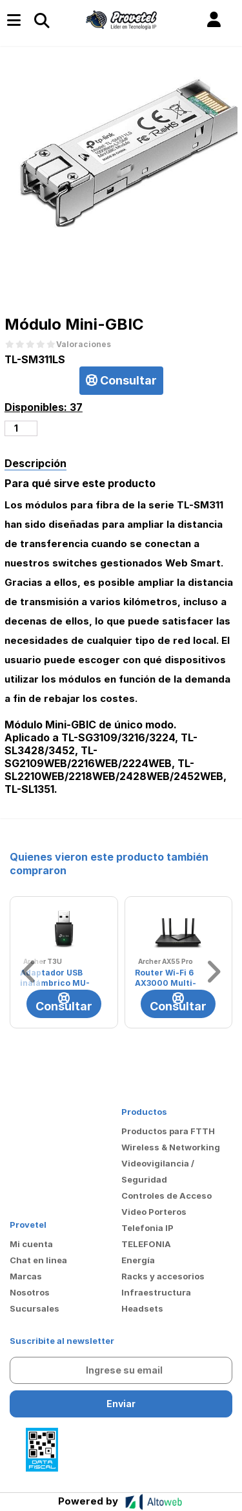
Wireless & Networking (170, 1147)
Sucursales (34, 1308)
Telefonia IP (147, 1228)
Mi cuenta (31, 1244)
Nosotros (30, 1292)
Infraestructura (156, 1292)
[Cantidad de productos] (21, 428)
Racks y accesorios (163, 1276)
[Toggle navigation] (41, 20)
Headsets (142, 1308)
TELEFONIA (146, 1244)
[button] (214, 20)
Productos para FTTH (168, 1131)
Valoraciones (83, 344)
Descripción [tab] (35, 463)
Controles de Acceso (166, 1195)
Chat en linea (38, 1260)
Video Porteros (154, 1211)
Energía (138, 1260)
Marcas (26, 1276)
